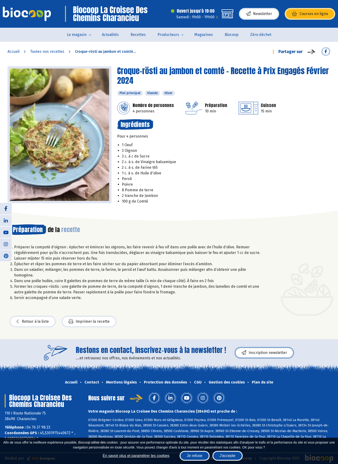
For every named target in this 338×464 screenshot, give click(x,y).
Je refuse (194, 456)
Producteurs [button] (168, 34)
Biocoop (231, 34)
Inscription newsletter (264, 352)
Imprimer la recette (89, 321)
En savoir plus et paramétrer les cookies (136, 456)
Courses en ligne (310, 14)
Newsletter (259, 14)
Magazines (203, 34)
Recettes (138, 34)
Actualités (110, 34)
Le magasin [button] (77, 34)
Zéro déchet (260, 34)
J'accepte (227, 456)
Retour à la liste (32, 321)
